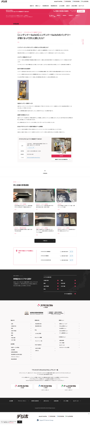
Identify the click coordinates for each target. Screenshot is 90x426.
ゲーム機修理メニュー (63, 335)
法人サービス (81, 5)
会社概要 (13, 352)
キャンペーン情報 (52, 16)
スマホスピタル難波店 (45, 258)
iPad (37, 210)
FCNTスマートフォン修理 (64, 350)
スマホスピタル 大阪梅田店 (45, 254)
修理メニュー (38, 5)
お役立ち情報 (74, 5)
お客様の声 (71, 15)
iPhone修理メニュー (63, 328)
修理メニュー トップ (63, 326)
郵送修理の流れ (54, 5)
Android (16, 235)
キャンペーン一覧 (38, 343)
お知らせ (68, 5)
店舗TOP (51, 15)
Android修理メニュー (63, 333)
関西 (62, 283)
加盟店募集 (61, 343)
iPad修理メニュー (62, 331)
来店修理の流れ (46, 5)
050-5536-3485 (30, 155)
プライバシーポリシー (15, 359)
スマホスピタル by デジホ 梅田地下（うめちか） (17, 11)
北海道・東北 (46, 283)
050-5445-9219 (65, 254)
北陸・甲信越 (46, 289)
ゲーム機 (19, 42)
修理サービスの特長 (15, 350)
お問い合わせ (46, 403)
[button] (19, 422)
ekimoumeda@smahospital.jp (33, 158)
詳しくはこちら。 (11, 422)
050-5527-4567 (65, 258)
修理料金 (58, 15)
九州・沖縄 (63, 289)
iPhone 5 (16, 210)
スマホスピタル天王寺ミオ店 (46, 262)
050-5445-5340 (65, 262)
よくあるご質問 (38, 336)
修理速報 (64, 15)
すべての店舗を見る (68, 296)
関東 (44, 286)
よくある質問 (61, 5)
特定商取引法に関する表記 (16, 357)
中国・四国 (63, 286)
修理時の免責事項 (35, 403)
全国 (12, 326)
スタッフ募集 (61, 345)
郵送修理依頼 (14, 361)
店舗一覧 (32, 5)
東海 (44, 291)
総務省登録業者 (14, 354)
